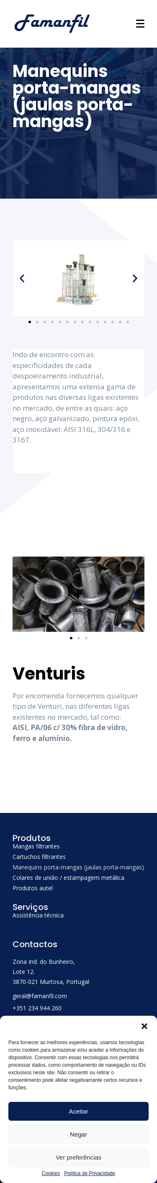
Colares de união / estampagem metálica (68, 878)
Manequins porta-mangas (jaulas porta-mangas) (78, 867)
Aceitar (78, 1111)
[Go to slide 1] (29, 322)
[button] (144, 1026)
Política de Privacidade (89, 1173)
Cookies (51, 1173)
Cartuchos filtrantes (39, 857)
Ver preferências (78, 1157)
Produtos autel (33, 888)
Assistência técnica (38, 915)
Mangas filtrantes (36, 846)
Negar (78, 1134)
